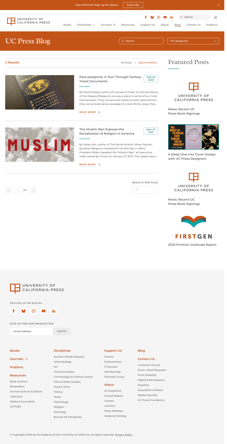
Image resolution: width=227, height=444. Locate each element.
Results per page (145, 182)
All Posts (126, 62)
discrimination (148, 62)
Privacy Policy (123, 434)
